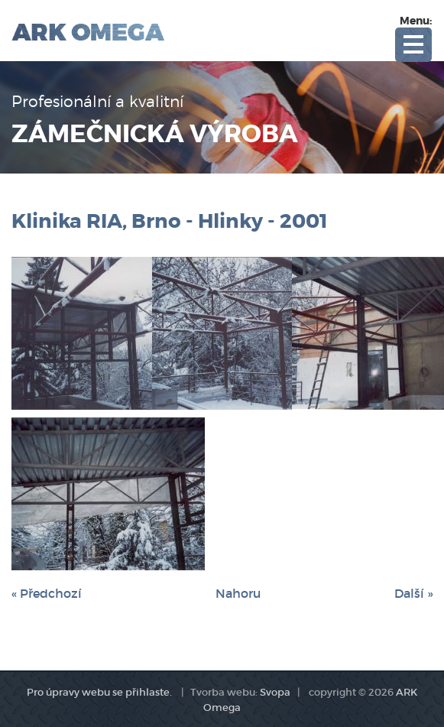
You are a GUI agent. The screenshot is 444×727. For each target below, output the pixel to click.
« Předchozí (46, 593)
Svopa (275, 692)
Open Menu (413, 45)
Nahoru (238, 593)
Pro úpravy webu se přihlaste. (99, 692)
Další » (413, 593)
